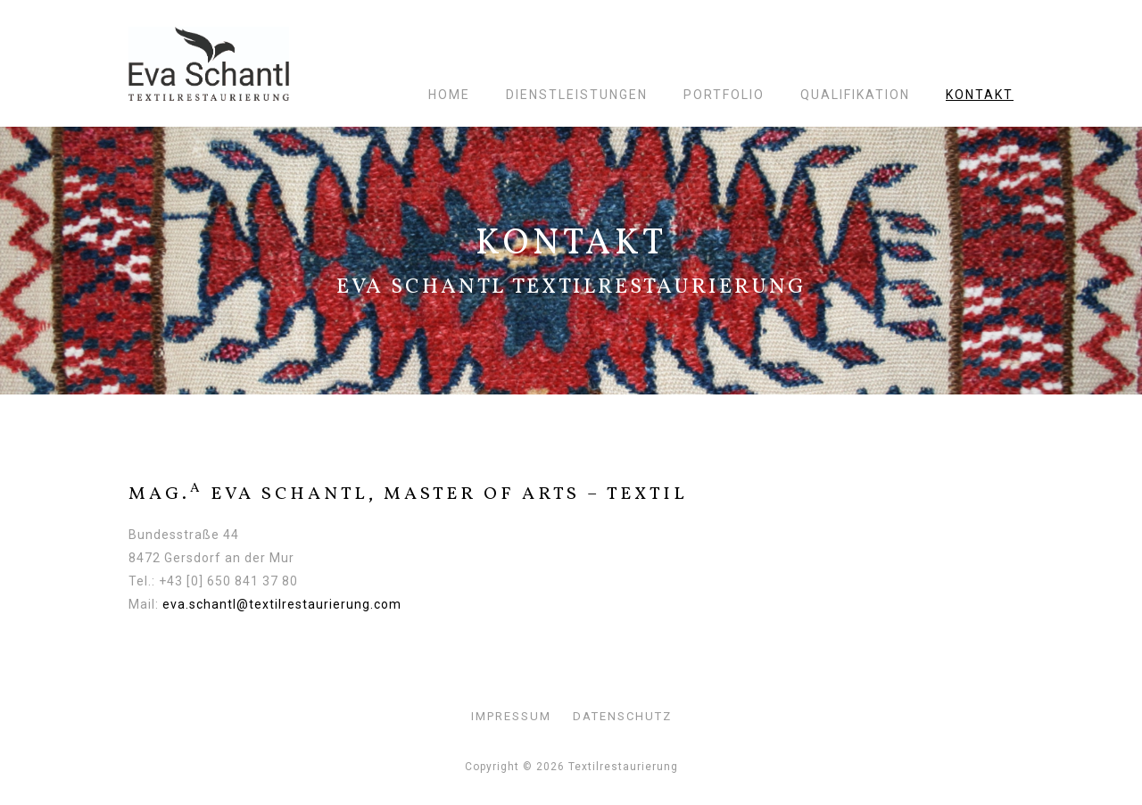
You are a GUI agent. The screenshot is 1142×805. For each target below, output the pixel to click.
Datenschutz (622, 716)
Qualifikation (855, 94)
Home (449, 94)
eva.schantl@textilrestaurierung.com (281, 604)
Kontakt (980, 94)
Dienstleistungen (577, 94)
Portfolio (724, 94)
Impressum (511, 716)
